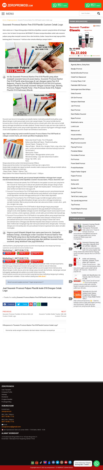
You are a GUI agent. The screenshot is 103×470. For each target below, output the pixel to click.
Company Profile (7, 392)
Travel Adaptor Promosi (79, 209)
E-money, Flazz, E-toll (78, 81)
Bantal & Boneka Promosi (79, 73)
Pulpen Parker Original (78, 172)
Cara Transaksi (6, 389)
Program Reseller (7, 399)
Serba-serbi (75, 184)
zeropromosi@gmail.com (11, 426)
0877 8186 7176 (8, 416)
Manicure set (75, 130)
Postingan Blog (6, 401)
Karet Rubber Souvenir (78, 114)
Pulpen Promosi (76, 176)
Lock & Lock (75, 126)
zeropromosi (6, 411)
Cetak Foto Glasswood (78, 77)
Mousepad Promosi (77, 139)
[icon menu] (3, 13)
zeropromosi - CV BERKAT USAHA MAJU (60, 467)
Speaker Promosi (77, 188)
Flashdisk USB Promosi (78, 85)
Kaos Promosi (75, 110)
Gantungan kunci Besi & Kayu (80, 89)
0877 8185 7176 (8, 421)
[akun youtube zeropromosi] (66, 461)
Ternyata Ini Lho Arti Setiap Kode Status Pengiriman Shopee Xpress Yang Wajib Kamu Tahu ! (91, 295)
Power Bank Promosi (78, 163)
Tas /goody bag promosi (79, 200)
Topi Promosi (75, 204)
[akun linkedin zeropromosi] (70, 461)
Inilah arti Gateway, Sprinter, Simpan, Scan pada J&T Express (91, 260)
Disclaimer (5, 396)
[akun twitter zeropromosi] (57, 461)
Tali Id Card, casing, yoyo (79, 196)
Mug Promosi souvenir (78, 143)
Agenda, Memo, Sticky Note (80, 65)
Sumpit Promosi (76, 192)
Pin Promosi (75, 159)
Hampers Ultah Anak (78, 102)
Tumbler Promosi (77, 213)
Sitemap (4, 394)
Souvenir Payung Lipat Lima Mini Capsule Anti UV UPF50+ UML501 (91, 244)
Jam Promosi (75, 106)
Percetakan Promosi (78, 155)
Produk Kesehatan (77, 167)
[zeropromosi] (18, 5)
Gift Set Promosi (76, 97)
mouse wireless (76, 135)
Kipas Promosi (76, 118)
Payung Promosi (76, 147)
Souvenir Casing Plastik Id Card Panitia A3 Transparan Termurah (91, 226)
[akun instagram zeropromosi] (61, 461)
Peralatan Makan (77, 151)
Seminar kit (75, 180)
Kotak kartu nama (77, 122)
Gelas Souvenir (76, 93)
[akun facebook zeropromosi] (53, 461)
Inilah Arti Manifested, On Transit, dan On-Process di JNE (91, 277)
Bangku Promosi (76, 69)
